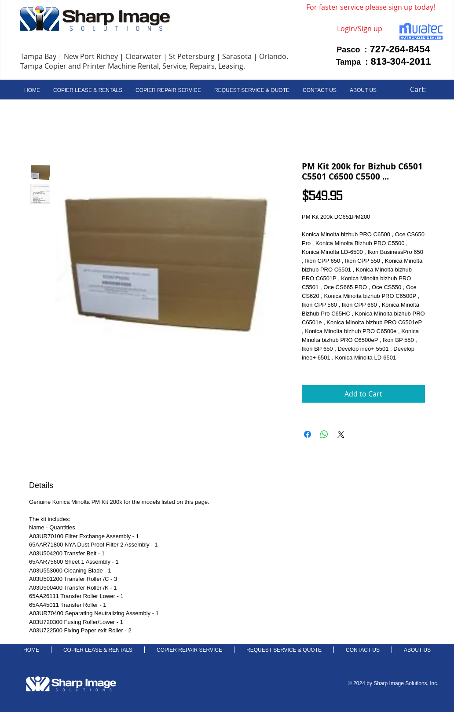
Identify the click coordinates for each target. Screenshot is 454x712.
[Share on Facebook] (307, 434)
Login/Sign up (359, 28)
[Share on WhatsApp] (324, 434)
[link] (423, 89)
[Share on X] (341, 434)
